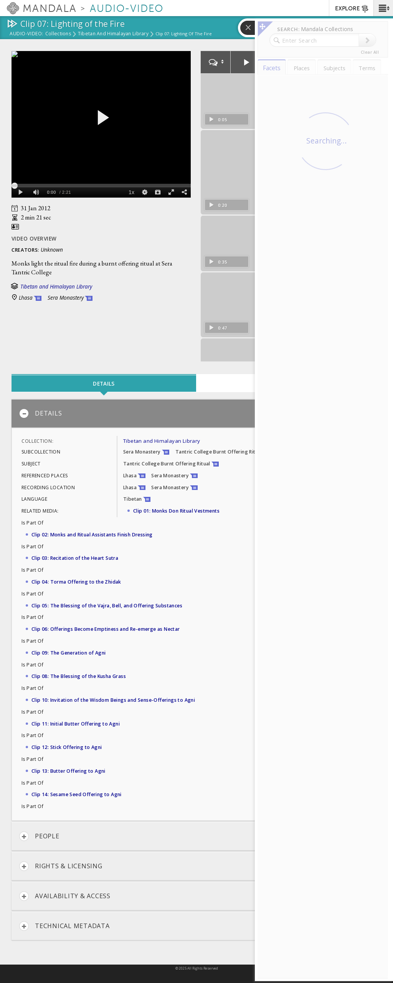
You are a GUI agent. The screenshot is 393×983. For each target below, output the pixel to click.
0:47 (218, 312)
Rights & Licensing (60, 866)
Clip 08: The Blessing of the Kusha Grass (78, 676)
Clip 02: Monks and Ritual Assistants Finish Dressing (92, 534)
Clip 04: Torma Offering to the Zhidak (76, 582)
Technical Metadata (64, 926)
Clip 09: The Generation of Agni (68, 653)
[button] (383, 8)
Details (40, 413)
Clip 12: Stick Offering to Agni (66, 747)
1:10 (218, 354)
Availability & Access (65, 896)
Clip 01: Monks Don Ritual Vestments (176, 511)
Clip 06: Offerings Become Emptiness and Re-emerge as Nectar (105, 629)
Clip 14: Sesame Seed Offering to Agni (76, 794)
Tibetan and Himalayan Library (113, 34)
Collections (58, 34)
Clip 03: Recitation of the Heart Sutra (74, 558)
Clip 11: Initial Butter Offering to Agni (75, 724)
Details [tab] (103, 383)
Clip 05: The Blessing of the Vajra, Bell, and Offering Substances (106, 605)
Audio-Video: (26, 34)
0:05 (218, 119)
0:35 (218, 248)
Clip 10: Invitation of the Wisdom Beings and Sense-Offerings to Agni (113, 700)
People (39, 836)
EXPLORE (352, 9)
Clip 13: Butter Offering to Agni (68, 771)
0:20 (218, 202)
